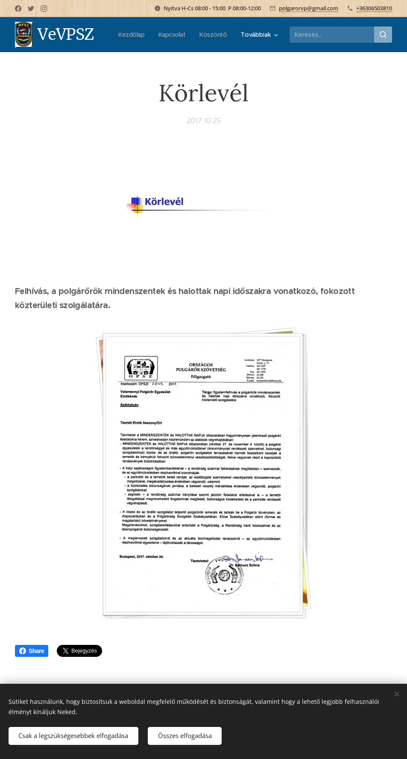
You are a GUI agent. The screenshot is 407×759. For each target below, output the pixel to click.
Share (31, 650)
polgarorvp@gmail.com (308, 8)
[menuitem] (171, 34)
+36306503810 (374, 8)
